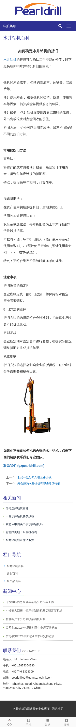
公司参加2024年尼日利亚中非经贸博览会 (31, 627)
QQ (9, 721)
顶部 (66, 721)
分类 (47, 721)
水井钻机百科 (15, 566)
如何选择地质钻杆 (17, 508)
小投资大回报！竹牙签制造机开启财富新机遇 (34, 610)
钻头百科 (12, 573)
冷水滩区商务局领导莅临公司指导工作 (30, 602)
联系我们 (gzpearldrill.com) (23, 465)
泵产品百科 (14, 581)
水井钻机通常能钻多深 (20, 540)
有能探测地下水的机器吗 (21, 532)
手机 (28, 721)
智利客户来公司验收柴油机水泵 (25, 619)
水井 (6, 59)
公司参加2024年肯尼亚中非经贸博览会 (30, 636)
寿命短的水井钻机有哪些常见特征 (38, 483)
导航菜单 (9, 26)
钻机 (13, 59)
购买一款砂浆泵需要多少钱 (34, 477)
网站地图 (57, 708)
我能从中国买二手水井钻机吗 (24, 524)
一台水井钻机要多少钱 (20, 516)
